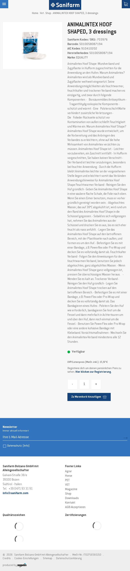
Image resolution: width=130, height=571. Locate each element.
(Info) (26, 446)
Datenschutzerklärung (69, 558)
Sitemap (47, 558)
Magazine (71, 489)
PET (67, 480)
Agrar (68, 471)
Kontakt (70, 502)
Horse (68, 476)
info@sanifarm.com (15, 493)
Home (35, 13)
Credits (7, 558)
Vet (42, 13)
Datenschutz (18, 446)
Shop (48, 13)
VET (67, 484)
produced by (14, 565)
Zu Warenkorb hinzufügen (89, 397)
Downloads (72, 498)
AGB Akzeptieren (75, 507)
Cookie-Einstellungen (26, 558)
